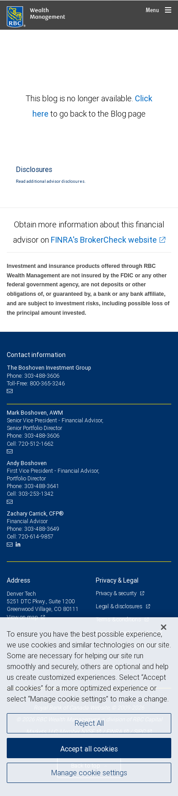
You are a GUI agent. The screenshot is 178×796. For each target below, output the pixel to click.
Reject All (89, 723)
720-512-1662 (35, 444)
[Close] (164, 627)
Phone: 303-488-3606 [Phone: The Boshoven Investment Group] (33, 376)
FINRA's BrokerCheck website (104, 240)
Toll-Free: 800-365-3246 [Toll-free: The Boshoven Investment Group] (36, 383)
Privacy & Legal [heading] (117, 580)
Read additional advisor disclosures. (50, 181)
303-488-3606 (41, 435)
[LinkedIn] (19, 544)
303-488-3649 (41, 529)
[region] (89, 706)
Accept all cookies (89, 748)
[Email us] (10, 391)
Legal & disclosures (119, 606)
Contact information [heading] (36, 355)
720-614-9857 (35, 536)
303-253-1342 (35, 494)
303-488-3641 (41, 486)
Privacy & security (117, 593)
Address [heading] (18, 580)
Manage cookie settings (89, 772)
